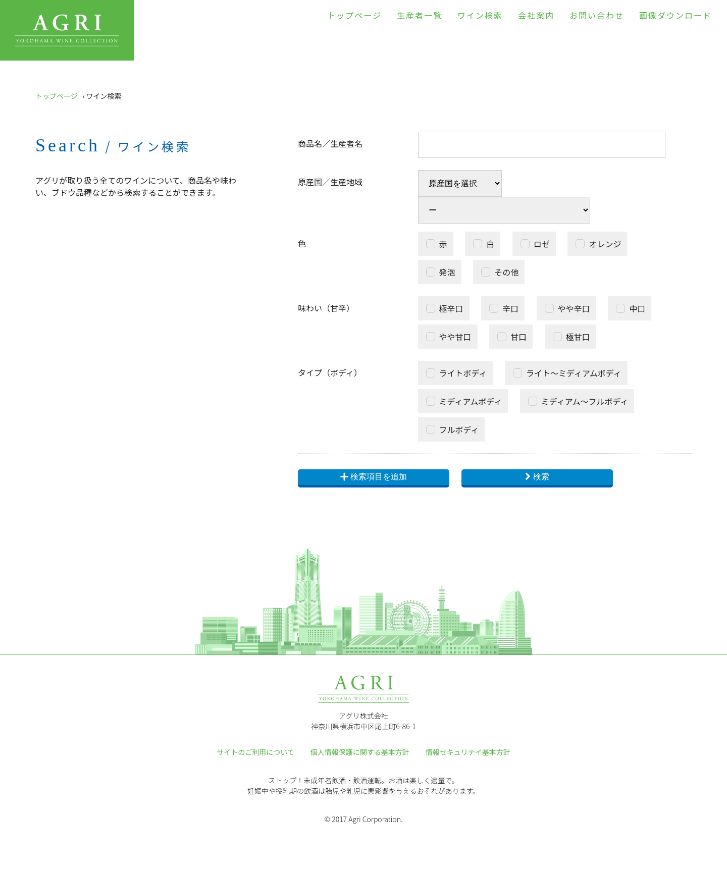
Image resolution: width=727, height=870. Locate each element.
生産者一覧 (419, 15)
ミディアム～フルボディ (585, 401)
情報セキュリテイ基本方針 (468, 752)
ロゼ (542, 244)
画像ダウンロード (675, 15)
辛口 (510, 308)
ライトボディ (463, 373)
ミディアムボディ (470, 401)
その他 (506, 272)
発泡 (447, 272)
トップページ (354, 15)
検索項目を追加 (373, 477)
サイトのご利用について (255, 752)
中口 (637, 308)
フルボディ (459, 429)
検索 (541, 476)
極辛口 (451, 308)
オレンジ (605, 244)
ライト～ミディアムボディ (573, 373)
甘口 (518, 337)
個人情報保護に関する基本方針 (359, 752)
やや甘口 (455, 337)
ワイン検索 (480, 15)
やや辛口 (574, 308)
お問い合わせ (596, 15)
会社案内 (536, 15)
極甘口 (578, 337)
